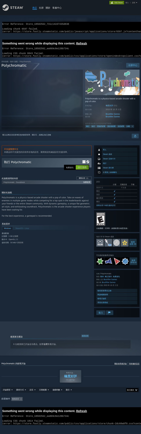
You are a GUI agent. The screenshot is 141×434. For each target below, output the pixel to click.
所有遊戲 (4, 65)
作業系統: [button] (98, 406)
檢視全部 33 (133, 246)
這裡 (46, 347)
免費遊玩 (116, 280)
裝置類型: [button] (130, 406)
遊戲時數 (56, 397)
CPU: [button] (109, 406)
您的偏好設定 (134, 367)
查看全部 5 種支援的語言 (106, 209)
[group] (70, 407)
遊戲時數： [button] (58, 406)
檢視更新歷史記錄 (104, 294)
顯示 (68, 397)
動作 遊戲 (14, 65)
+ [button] (132, 130)
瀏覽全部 (84, 182)
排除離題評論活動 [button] (41, 406)
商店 (34, 7)
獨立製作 (108, 280)
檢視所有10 (133, 265)
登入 (127, 3)
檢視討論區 (101, 302)
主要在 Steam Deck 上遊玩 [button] (78, 406)
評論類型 (6, 397)
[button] (13, 406)
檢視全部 (85, 339)
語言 (133, 3)
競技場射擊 (111, 130)
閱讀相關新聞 (102, 298)
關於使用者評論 (120, 367)
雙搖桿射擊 (101, 130)
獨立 (87, 130)
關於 (48, 7)
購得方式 (20, 397)
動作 (93, 130)
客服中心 (57, 7)
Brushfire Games (113, 117)
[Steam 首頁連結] (15, 10)
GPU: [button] (119, 406)
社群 (41, 7)
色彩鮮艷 (121, 130)
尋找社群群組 (102, 306)
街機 (128, 130)
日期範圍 (43, 397)
